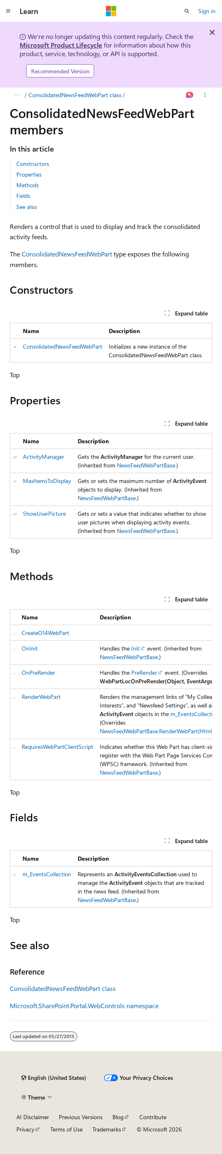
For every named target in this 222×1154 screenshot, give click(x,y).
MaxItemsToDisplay (47, 481)
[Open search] (187, 11)
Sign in (206, 11)
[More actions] (205, 95)
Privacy (25, 1129)
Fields (23, 196)
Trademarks (106, 1129)
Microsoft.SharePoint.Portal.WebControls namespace (84, 1005)
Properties (29, 174)
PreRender (144, 672)
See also (26, 207)
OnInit (30, 648)
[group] (111, 694)
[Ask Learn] (190, 95)
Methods (27, 185)
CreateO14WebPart (45, 633)
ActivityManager (43, 456)
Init (135, 648)
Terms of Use (66, 1129)
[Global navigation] (8, 11)
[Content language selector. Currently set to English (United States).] (53, 1077)
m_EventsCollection (194, 714)
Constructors (32, 164)
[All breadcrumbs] (17, 95)
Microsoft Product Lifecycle (61, 45)
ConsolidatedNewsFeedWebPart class (75, 95)
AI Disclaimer (32, 1117)
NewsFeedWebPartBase (146, 465)
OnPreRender (38, 672)
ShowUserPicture (44, 513)
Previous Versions (81, 1117)
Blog (117, 1117)
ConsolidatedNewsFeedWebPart (67, 253)
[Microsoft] (111, 11)
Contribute (152, 1117)
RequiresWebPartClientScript (57, 746)
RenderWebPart (41, 697)
